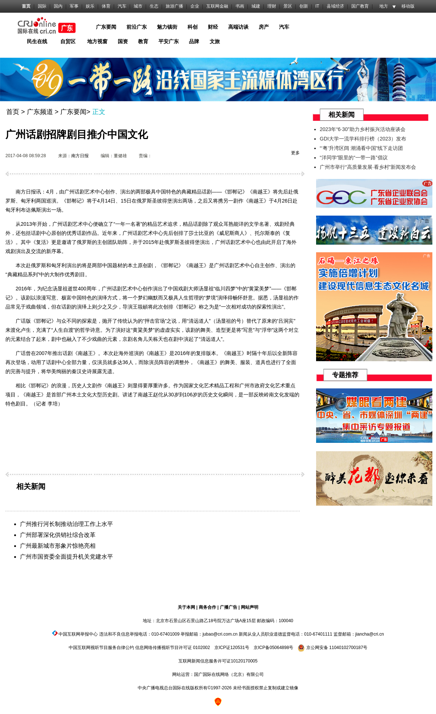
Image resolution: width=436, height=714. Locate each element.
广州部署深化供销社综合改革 (58, 535)
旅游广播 (174, 6)
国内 (58, 6)
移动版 (408, 6)
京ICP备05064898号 (273, 647)
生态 (154, 6)
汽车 (122, 6)
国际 (42, 6)
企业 (194, 6)
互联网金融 (217, 6)
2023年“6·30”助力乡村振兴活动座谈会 (362, 129)
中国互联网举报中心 (78, 634)
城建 (255, 6)
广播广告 (228, 607)
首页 (26, 6)
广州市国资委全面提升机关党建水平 (66, 557)
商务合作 (207, 607)
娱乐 (90, 6)
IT (317, 6)
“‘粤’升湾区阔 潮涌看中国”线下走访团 (361, 148)
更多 (295, 152)
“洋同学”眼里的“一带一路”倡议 (354, 157)
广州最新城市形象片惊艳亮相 (58, 546)
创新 (303, 6)
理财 (271, 6)
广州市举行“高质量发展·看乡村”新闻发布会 (368, 167)
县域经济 (335, 6)
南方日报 (80, 155)
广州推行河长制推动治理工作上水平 (66, 524)
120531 (237, 647)
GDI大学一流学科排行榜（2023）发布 (363, 139)
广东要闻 (73, 111)
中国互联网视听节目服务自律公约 (101, 647)
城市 (138, 6)
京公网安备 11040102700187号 (332, 647)
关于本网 (186, 607)
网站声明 (249, 607)
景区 (287, 6)
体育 (106, 6)
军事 (74, 6)
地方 (383, 6)
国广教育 (360, 6)
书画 (239, 6)
